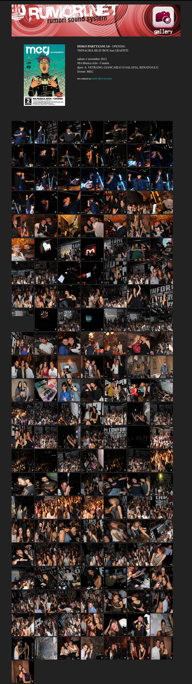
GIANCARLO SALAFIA (102, 79)
